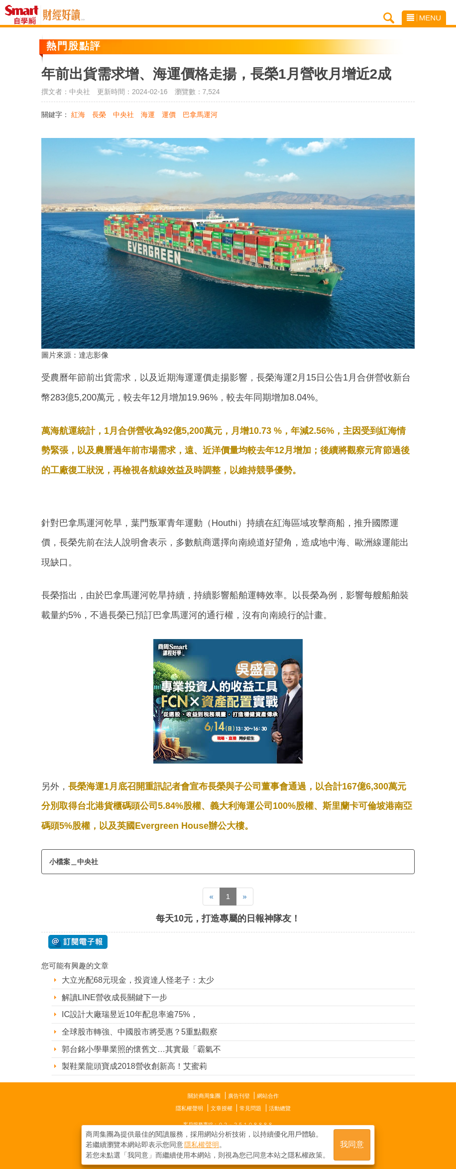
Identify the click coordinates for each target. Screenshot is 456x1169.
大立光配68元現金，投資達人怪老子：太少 (138, 980)
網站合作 (268, 1096)
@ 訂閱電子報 (78, 942)
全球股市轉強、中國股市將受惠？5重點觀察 (140, 1032)
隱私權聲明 (189, 1108)
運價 (169, 115)
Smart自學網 (24, 15)
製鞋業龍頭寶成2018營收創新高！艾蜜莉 (134, 1066)
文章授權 (221, 1108)
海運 (148, 115)
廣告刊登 (239, 1096)
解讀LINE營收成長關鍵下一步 (114, 997)
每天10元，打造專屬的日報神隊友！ (228, 918)
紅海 (78, 115)
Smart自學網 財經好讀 (63, 15)
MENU (424, 17)
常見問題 (250, 1108)
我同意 (352, 1145)
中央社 (123, 115)
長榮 (99, 115)
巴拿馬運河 (200, 115)
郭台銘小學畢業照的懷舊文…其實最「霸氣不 (141, 1049)
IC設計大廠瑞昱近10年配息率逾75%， (130, 1014)
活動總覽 (280, 1108)
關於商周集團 (204, 1096)
